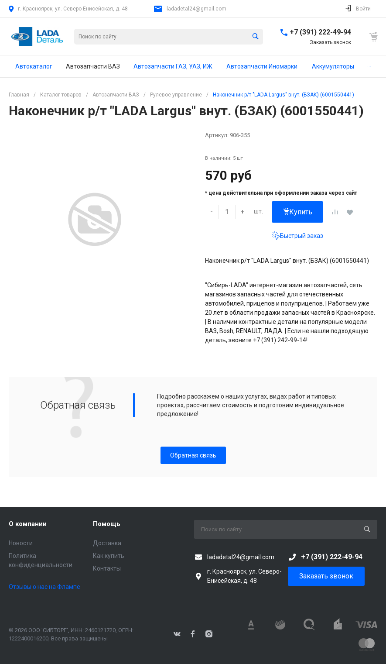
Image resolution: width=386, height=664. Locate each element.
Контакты (107, 568)
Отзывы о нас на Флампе (44, 586)
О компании (28, 524)
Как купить (108, 555)
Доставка (107, 543)
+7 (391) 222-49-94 (320, 32)
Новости (21, 543)
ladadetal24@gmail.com (196, 9)
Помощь (106, 524)
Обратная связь (193, 455)
